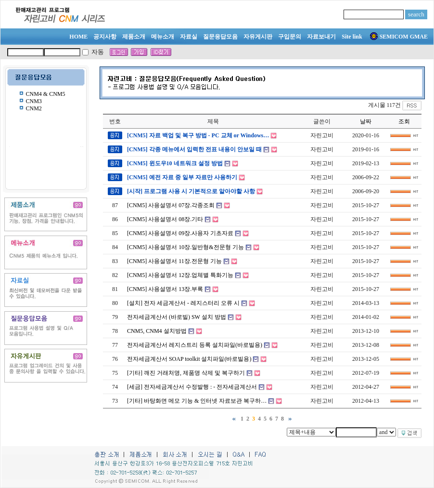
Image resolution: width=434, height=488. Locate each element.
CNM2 (34, 108)
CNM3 (34, 101)
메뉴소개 (162, 36)
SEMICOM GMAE (399, 36)
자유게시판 (257, 36)
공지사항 (104, 36)
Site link (352, 36)
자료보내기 (321, 36)
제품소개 (133, 36)
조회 (404, 121)
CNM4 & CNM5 (45, 94)
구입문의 (289, 36)
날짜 (365, 121)
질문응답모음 (220, 36)
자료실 (188, 36)
